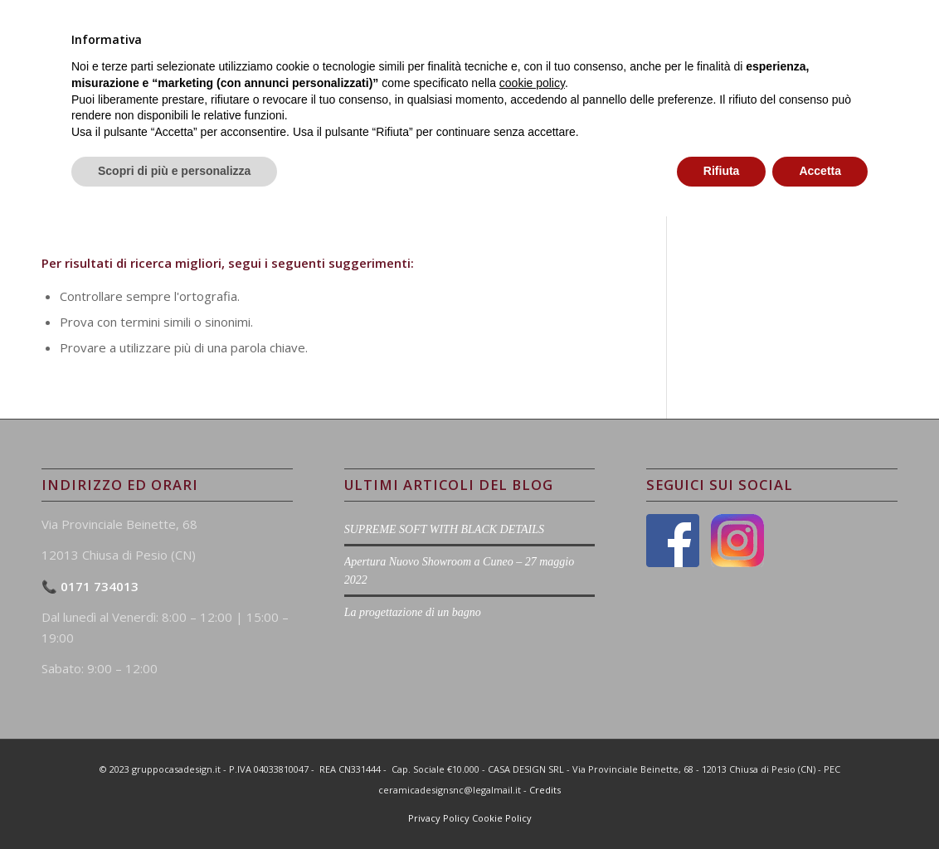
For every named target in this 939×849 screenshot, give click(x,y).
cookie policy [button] (532, 715)
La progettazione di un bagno (412, 612)
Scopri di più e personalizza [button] (174, 803)
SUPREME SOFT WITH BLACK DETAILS (444, 529)
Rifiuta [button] (721, 803)
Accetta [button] (820, 803)
